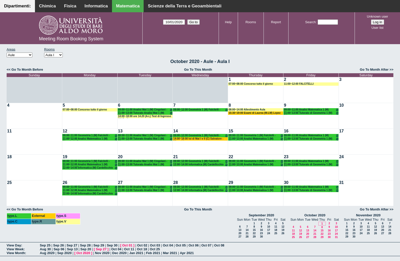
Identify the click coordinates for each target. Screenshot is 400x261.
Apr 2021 (187, 253)
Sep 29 (98, 245)
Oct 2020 (83, 253)
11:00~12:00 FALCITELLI (299, 83)
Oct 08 (219, 245)
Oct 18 (142, 249)
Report (276, 22)
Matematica (128, 6)
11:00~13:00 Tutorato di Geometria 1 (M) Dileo (311, 113)
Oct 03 (155, 245)
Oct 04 (168, 245)
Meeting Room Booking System (71, 38)
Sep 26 (58, 245)
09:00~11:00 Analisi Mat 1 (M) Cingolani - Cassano (145, 109)
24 (341, 157)
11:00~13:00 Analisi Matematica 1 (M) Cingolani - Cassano (256, 139)
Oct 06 (194, 245)
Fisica (70, 6)
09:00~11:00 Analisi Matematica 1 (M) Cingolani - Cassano (311, 109)
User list (377, 28)
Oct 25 (155, 249)
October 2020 (314, 215)
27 (120, 182)
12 (65, 131)
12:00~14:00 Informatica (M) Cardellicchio (90, 168)
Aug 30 (45, 249)
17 (341, 131)
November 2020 (368, 215)
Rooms (250, 22)
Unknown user (377, 16)
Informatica (96, 6)
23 (286, 157)
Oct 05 (181, 245)
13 (120, 131)
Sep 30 (112, 245)
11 (9, 131)
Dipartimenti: (17, 6)
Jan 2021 (136, 253)
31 (341, 182)
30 (286, 182)
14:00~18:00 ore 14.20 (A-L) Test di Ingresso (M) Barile (144, 116)
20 (120, 157)
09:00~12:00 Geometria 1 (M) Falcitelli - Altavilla (200, 109)
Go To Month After (374, 69)
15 (231, 131)
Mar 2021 (170, 253)
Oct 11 (129, 249)
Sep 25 (45, 245)
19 (65, 157)
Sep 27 (72, 245)
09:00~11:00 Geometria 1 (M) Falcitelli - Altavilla (90, 135)
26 (65, 182)
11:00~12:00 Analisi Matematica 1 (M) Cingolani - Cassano (90, 139)
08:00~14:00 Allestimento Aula (247, 109)
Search (310, 22)
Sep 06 (59, 249)
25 (9, 182)
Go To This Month (198, 69)
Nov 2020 (102, 253)
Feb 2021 (153, 253)
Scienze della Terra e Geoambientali (184, 6)
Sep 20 (85, 249)
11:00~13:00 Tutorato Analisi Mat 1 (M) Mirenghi (145, 113)
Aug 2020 (47, 253)
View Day (14, 245)
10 (341, 105)
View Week (15, 249)
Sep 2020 (64, 253)
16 (286, 131)
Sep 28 (85, 245)
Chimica (47, 6)
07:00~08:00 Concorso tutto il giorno (251, 83)
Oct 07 (206, 245)
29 (231, 182)
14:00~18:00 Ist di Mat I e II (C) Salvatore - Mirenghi (198, 139)
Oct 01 (127, 245)
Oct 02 (142, 245)
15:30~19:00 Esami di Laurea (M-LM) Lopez (255, 112)
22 (231, 157)
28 (175, 182)
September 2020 (261, 215)
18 (9, 157)
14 (175, 131)
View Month (16, 253)
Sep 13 (72, 249)
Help (228, 22)
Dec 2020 (119, 253)
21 (175, 157)
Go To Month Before (27, 69)
